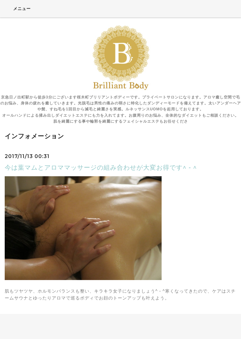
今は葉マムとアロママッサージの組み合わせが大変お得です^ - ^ (101, 167)
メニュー (18, 8)
